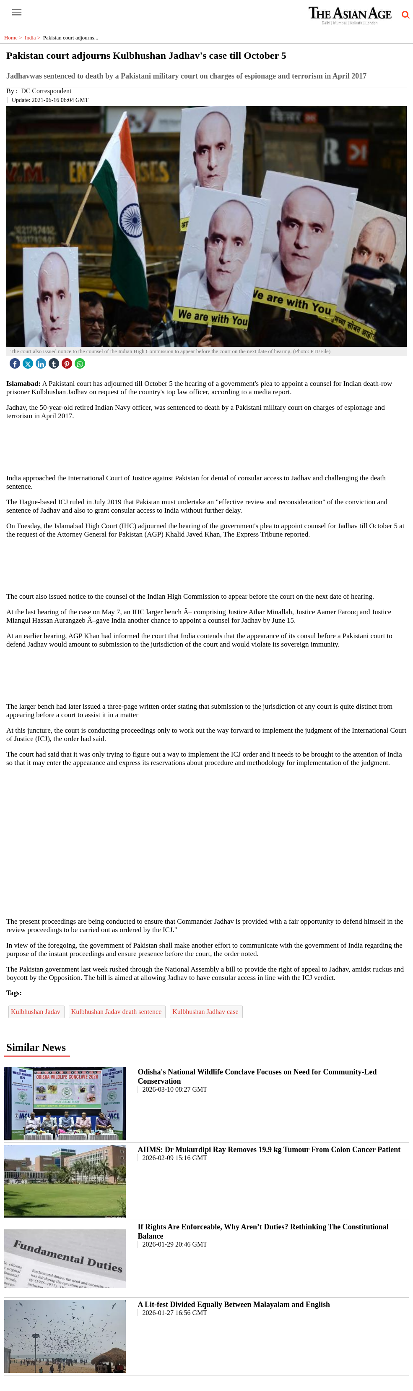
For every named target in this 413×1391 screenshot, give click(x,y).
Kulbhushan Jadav (36, 1011)
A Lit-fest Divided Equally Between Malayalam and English (234, 1304)
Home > (14, 37)
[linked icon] (42, 361)
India (34, 37)
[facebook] (16, 361)
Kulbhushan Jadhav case (206, 1011)
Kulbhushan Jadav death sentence (117, 1011)
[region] (209, 446)
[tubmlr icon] (55, 361)
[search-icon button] (404, 15)
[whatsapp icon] (81, 361)
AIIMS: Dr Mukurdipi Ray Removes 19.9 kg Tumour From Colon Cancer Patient (269, 1149)
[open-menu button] (16, 12)
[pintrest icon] (68, 361)
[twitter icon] (29, 361)
